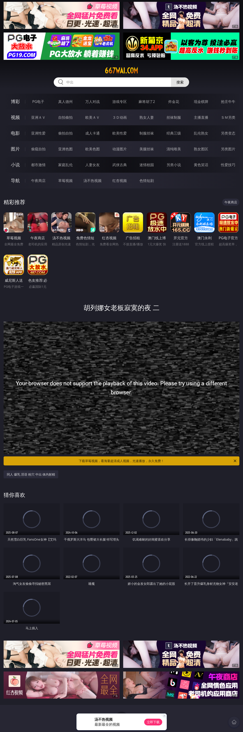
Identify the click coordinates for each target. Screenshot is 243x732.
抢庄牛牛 (228, 101)
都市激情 (38, 164)
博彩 (15, 101)
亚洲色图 (65, 148)
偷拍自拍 (65, 133)
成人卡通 (92, 133)
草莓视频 (65, 180)
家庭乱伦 (65, 164)
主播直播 (201, 117)
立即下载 (153, 722)
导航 (15, 180)
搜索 (180, 82)
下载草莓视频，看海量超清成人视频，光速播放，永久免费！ (158, 461)
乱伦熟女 (201, 133)
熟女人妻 (146, 117)
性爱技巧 (228, 164)
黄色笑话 (201, 164)
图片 (15, 149)
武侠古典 (119, 164)
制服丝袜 (146, 133)
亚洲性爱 (38, 133)
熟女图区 (201, 148)
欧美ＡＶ (92, 117)
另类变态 (228, 133)
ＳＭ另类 (228, 117)
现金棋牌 (201, 101)
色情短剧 (146, 180)
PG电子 (38, 101)
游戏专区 (119, 101)
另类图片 (228, 148)
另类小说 (174, 164)
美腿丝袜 (146, 148)
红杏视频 (119, 180)
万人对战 (92, 101)
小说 (15, 165)
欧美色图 (92, 148)
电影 (15, 133)
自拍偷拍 (65, 117)
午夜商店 (38, 180)
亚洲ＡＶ (38, 117)
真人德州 (65, 101)
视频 (15, 117)
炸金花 (173, 101)
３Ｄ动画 (119, 117)
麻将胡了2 (147, 101)
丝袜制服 (174, 117)
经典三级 (174, 133)
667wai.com (121, 70)
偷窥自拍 (38, 148)
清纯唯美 (174, 148)
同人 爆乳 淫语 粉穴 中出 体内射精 (31, 474)
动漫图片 (119, 148)
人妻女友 (92, 164)
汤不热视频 (92, 180)
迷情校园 (146, 164)
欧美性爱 (119, 133)
